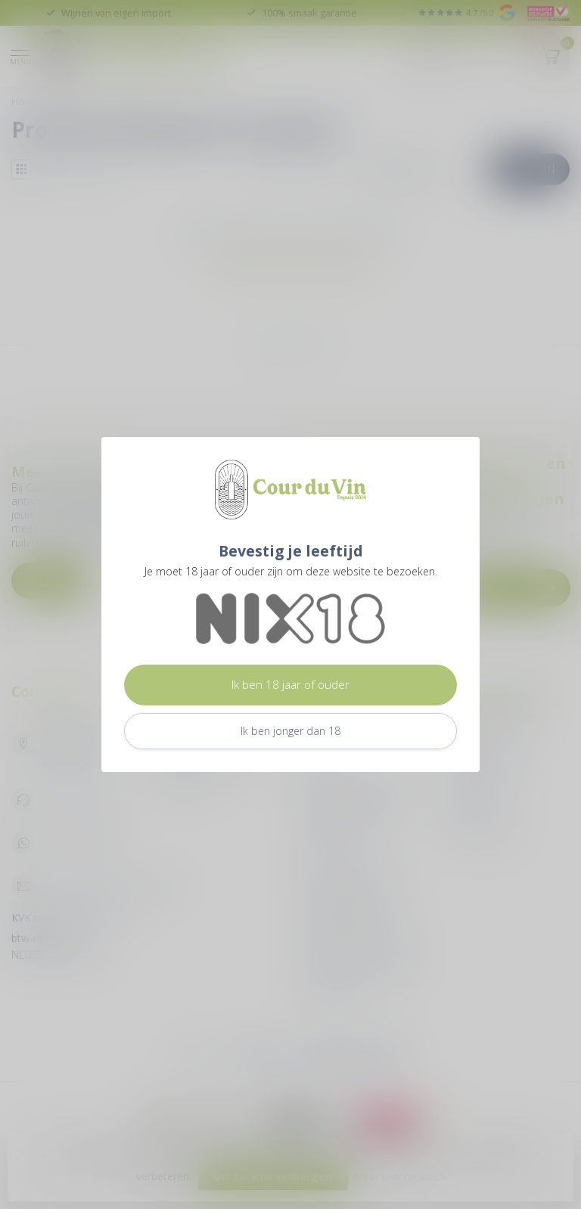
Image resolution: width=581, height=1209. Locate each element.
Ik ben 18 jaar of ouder (290, 685)
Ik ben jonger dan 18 (290, 731)
